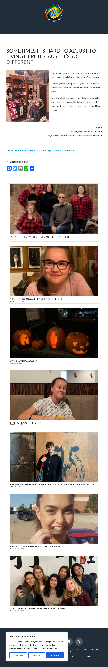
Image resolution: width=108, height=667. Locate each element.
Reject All (37, 655)
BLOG (68, 651)
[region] (37, 646)
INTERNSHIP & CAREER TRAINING (86, 649)
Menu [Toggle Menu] (13, 25)
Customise (18, 655)
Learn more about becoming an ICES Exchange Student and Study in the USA (42, 150)
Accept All (55, 655)
